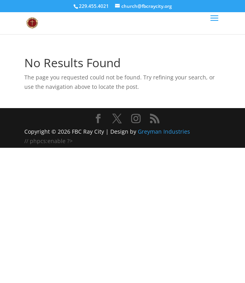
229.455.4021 (94, 6)
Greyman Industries (164, 131)
